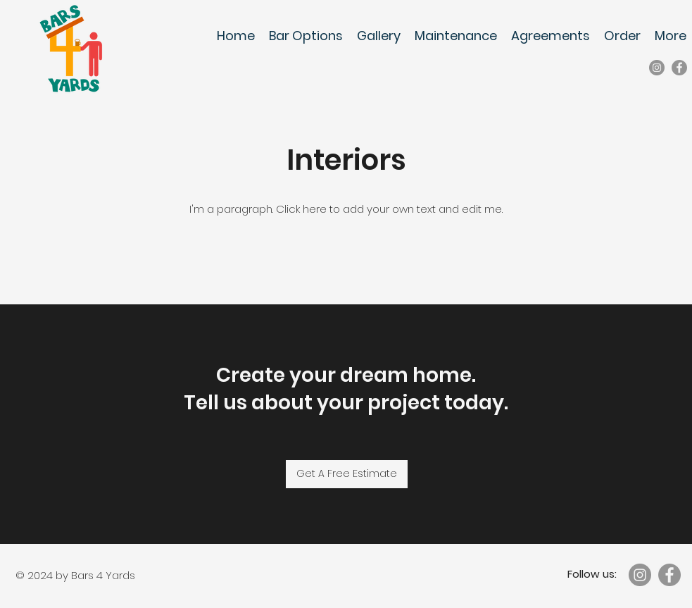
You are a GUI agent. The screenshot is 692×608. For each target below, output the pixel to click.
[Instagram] (657, 67)
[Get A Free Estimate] (347, 474)
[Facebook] (679, 67)
